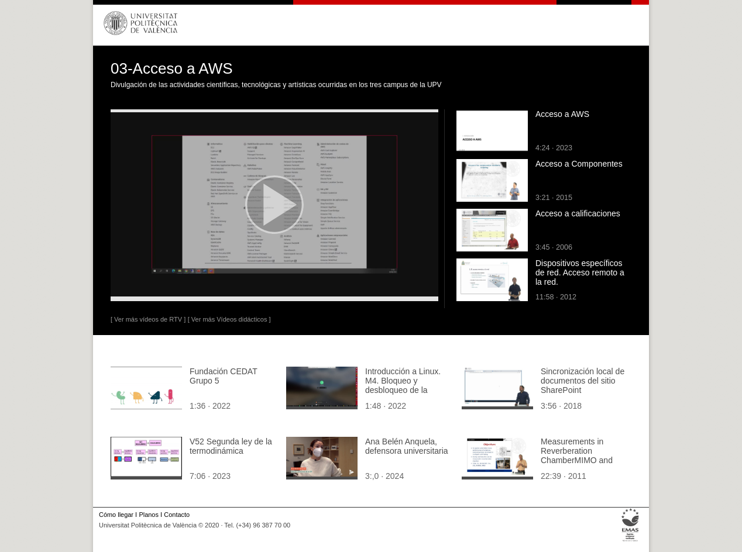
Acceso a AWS (562, 114)
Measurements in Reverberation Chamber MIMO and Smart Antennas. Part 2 (583, 455)
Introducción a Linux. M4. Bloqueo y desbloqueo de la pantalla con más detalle (403, 390)
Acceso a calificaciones (577, 213)
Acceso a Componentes (579, 163)
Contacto (177, 514)
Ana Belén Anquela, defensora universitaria (406, 446)
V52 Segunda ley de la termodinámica (231, 446)
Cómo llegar (116, 514)
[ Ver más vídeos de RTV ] (148, 319)
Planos (148, 514)
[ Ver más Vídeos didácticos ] (229, 319)
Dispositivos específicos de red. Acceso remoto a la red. (579, 272)
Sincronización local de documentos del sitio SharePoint (582, 381)
